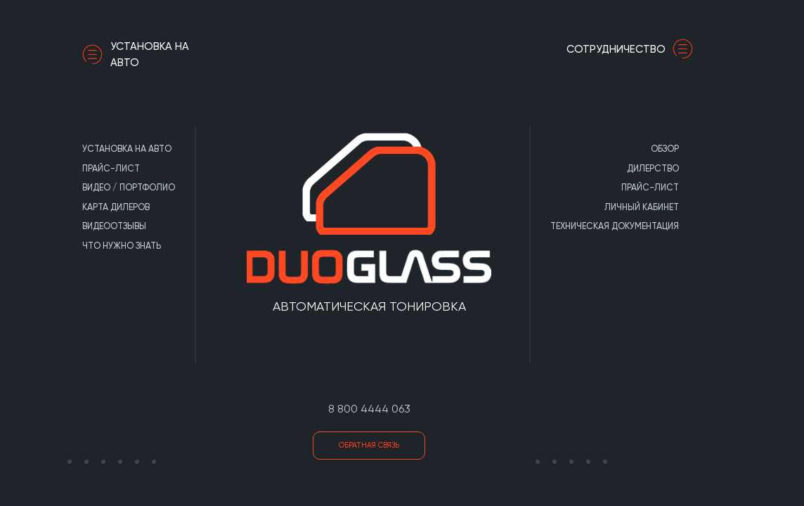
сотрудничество (633, 49)
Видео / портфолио (128, 187)
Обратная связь (369, 445)
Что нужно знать (121, 245)
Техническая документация (614, 226)
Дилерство (653, 168)
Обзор (665, 148)
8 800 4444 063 (369, 408)
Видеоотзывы (114, 226)
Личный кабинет (641, 207)
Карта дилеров (116, 207)
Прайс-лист (111, 168)
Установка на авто (135, 54)
